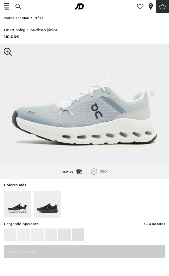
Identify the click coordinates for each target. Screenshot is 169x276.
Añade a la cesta (22, 251)
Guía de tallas (154, 224)
